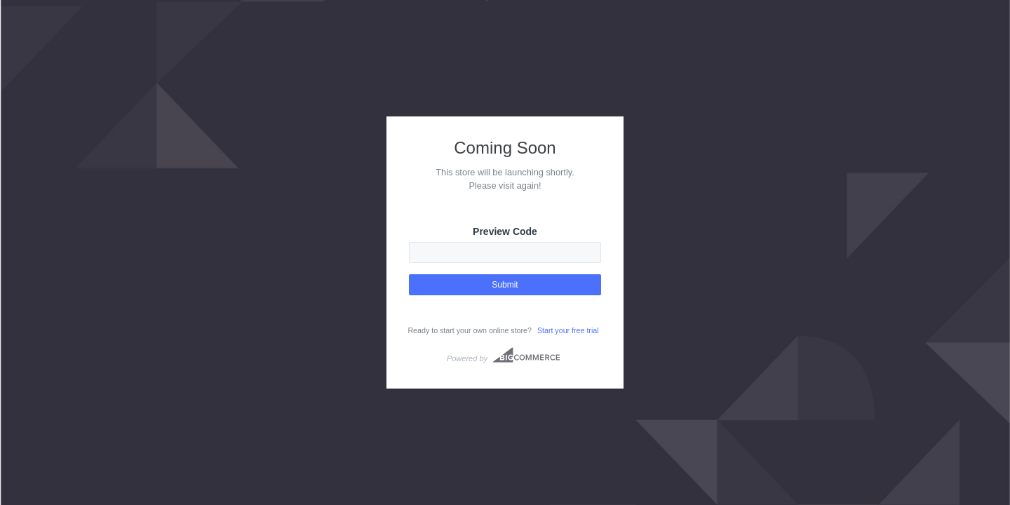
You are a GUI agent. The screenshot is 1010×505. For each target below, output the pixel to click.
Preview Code (505, 231)
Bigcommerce (526, 354)
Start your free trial (568, 330)
